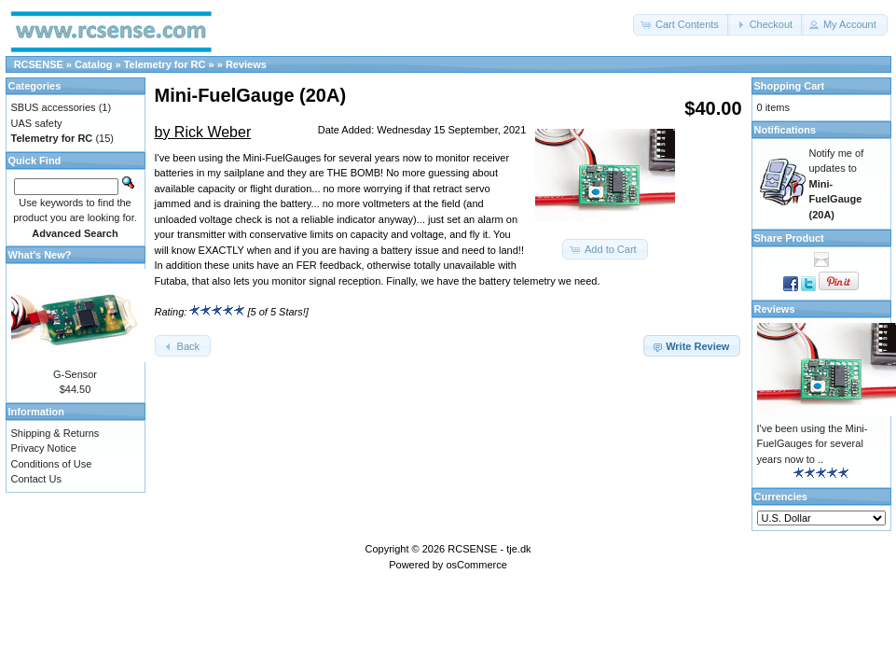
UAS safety (36, 123)
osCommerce (476, 564)
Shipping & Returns (55, 433)
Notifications (785, 129)
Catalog (93, 64)
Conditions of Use (51, 463)
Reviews (246, 64)
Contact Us (36, 478)
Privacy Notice (43, 448)
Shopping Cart (789, 85)
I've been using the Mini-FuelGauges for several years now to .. (812, 444)
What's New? (40, 254)
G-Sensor (75, 374)
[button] (681, 24)
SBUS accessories (53, 107)
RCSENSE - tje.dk (489, 548)
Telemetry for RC (165, 64)
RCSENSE (38, 64)
